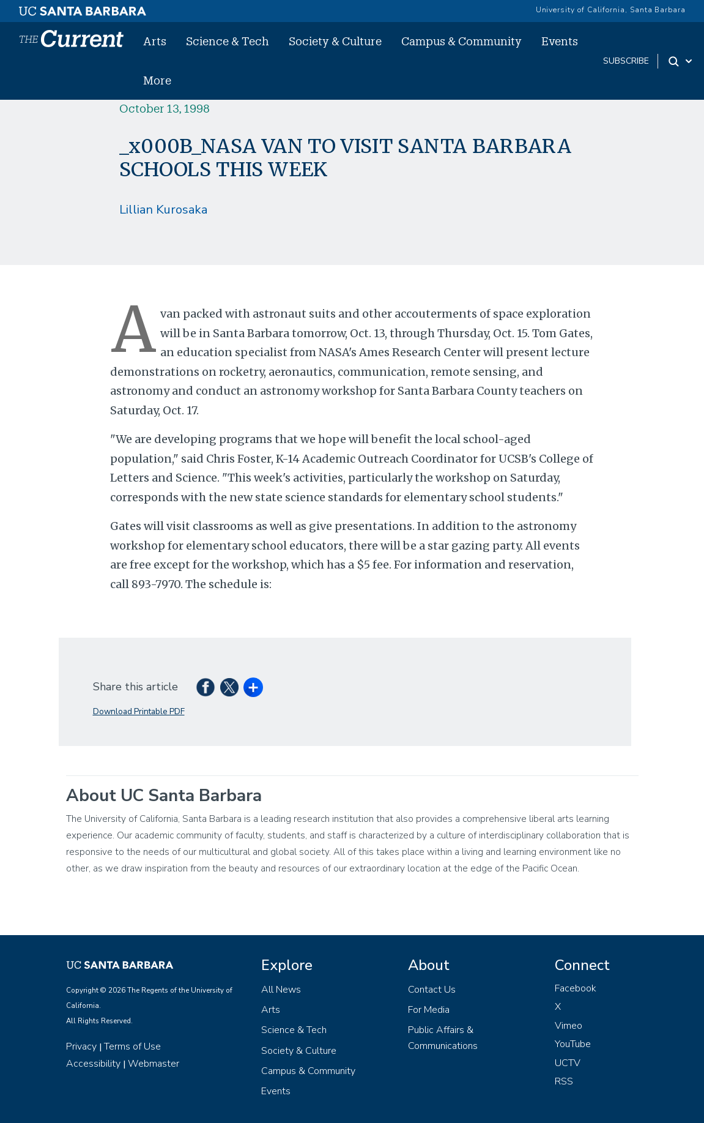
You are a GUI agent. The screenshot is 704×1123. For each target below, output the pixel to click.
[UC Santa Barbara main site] (82, 8)
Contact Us (432, 989)
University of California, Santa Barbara (611, 10)
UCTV (567, 1063)
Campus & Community (461, 41)
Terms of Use (132, 1046)
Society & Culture (335, 41)
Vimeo (568, 1025)
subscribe (626, 61)
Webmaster (153, 1063)
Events (559, 41)
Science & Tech (227, 41)
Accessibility (93, 1063)
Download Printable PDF (139, 711)
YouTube (573, 1044)
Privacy (81, 1046)
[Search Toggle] (681, 61)
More (157, 80)
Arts (154, 41)
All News (281, 989)
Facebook (575, 988)
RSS (564, 1081)
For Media (429, 1010)
